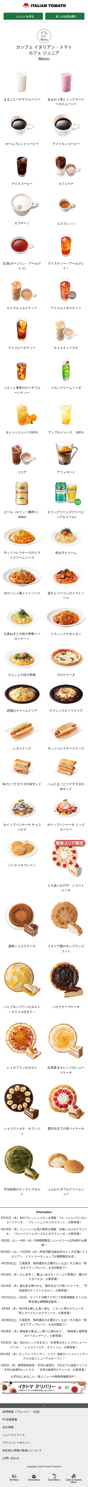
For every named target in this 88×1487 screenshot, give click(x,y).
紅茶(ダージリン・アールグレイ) (22, 251)
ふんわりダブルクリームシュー (66, 1169)
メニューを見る (25, 16)
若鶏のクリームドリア (22, 699)
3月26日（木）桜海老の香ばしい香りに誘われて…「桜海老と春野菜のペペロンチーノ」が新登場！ (44, 1333)
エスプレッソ (66, 209)
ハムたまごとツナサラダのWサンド (66, 774)
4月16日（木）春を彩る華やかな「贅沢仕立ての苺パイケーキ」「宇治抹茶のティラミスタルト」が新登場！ (44, 1288)
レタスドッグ (22, 735)
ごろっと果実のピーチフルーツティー (22, 376)
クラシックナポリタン (66, 622)
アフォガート (66, 458)
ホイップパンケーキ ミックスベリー (66, 815)
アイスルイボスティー (66, 294)
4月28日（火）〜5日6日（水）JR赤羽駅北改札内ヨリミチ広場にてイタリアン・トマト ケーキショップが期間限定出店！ (44, 1254)
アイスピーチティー (22, 334)
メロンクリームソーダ (66, 374)
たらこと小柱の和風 (22, 662)
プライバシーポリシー (16, 1442)
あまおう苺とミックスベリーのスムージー (66, 87)
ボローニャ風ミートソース (22, 581)
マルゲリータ (66, 662)
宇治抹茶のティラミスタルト (22, 1169)
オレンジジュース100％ (22, 418)
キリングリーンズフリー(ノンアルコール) (66, 500)
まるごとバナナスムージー (22, 85)
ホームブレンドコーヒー (22, 130)
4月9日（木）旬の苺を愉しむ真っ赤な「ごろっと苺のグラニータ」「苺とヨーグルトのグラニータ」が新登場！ (44, 1311)
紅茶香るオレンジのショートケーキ (66, 1048)
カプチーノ (22, 209)
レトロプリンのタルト (22, 1046)
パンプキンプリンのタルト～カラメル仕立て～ (22, 987)
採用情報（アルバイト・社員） (22, 1411)
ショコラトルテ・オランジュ (22, 1108)
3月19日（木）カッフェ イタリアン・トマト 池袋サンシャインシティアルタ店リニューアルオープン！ (44, 1356)
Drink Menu (34, 1477)
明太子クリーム (66, 541)
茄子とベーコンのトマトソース (66, 583)
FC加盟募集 (9, 1419)
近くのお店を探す (66, 16)
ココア (22, 458)
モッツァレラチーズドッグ (66, 735)
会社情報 (8, 1427)
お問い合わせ (10, 1458)
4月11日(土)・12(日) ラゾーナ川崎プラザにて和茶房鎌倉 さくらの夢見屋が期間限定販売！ (44, 1299)
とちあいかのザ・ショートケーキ (66, 865)
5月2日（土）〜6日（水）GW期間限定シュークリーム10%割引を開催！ (44, 1243)
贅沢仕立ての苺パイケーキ (66, 1106)
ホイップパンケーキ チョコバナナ (22, 815)
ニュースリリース (13, 1435)
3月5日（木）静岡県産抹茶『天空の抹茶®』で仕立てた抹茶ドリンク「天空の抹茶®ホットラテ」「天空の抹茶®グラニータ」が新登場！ (43, 1367)
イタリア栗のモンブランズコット (66, 926)
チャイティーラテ (66, 334)
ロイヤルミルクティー (22, 294)
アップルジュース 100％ (66, 418)
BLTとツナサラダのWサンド (22, 772)
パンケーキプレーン (22, 853)
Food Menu (54, 1477)
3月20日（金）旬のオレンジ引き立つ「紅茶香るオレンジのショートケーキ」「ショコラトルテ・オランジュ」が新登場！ (44, 1345)
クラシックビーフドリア (66, 699)
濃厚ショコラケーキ (22, 924)
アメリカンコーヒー (66, 130)
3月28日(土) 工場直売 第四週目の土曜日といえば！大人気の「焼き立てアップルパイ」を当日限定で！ (44, 1322)
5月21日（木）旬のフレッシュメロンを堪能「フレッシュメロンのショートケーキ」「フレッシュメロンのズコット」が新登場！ (44, 1220)
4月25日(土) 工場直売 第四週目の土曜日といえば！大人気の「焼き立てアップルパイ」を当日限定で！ (44, 1265)
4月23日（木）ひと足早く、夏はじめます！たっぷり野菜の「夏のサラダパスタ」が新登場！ (44, 1277)
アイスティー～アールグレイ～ (66, 251)
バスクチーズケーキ (66, 985)
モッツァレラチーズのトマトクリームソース (22, 543)
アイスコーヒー (22, 169)
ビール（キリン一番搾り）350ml (22, 500)
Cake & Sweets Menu (74, 1478)
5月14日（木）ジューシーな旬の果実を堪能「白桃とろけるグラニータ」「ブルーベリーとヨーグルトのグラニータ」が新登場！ (44, 1231)
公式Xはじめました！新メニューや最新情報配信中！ (44, 1376)
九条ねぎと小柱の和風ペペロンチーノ (22, 624)
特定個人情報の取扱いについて (22, 1450)
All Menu (14, 1477)
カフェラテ (66, 169)
